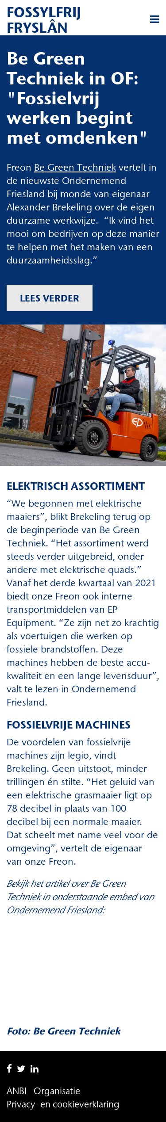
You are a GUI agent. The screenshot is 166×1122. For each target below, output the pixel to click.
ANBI (17, 1090)
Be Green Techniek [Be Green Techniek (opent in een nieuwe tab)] (75, 167)
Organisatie (57, 1090)
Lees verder (49, 298)
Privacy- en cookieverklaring (63, 1104)
